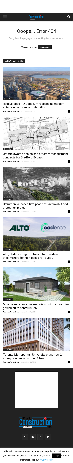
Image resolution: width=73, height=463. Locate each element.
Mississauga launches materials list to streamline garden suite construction (36, 306)
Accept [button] (56, 456)
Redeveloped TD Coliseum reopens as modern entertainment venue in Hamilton (33, 105)
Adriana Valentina (11, 111)
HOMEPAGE (44, 47)
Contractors (8, 99)
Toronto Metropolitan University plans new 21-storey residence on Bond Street (34, 356)
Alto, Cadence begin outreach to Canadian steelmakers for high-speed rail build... (30, 255)
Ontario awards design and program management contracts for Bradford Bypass (35, 155)
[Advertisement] (36, 390)
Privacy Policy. (46, 460)
